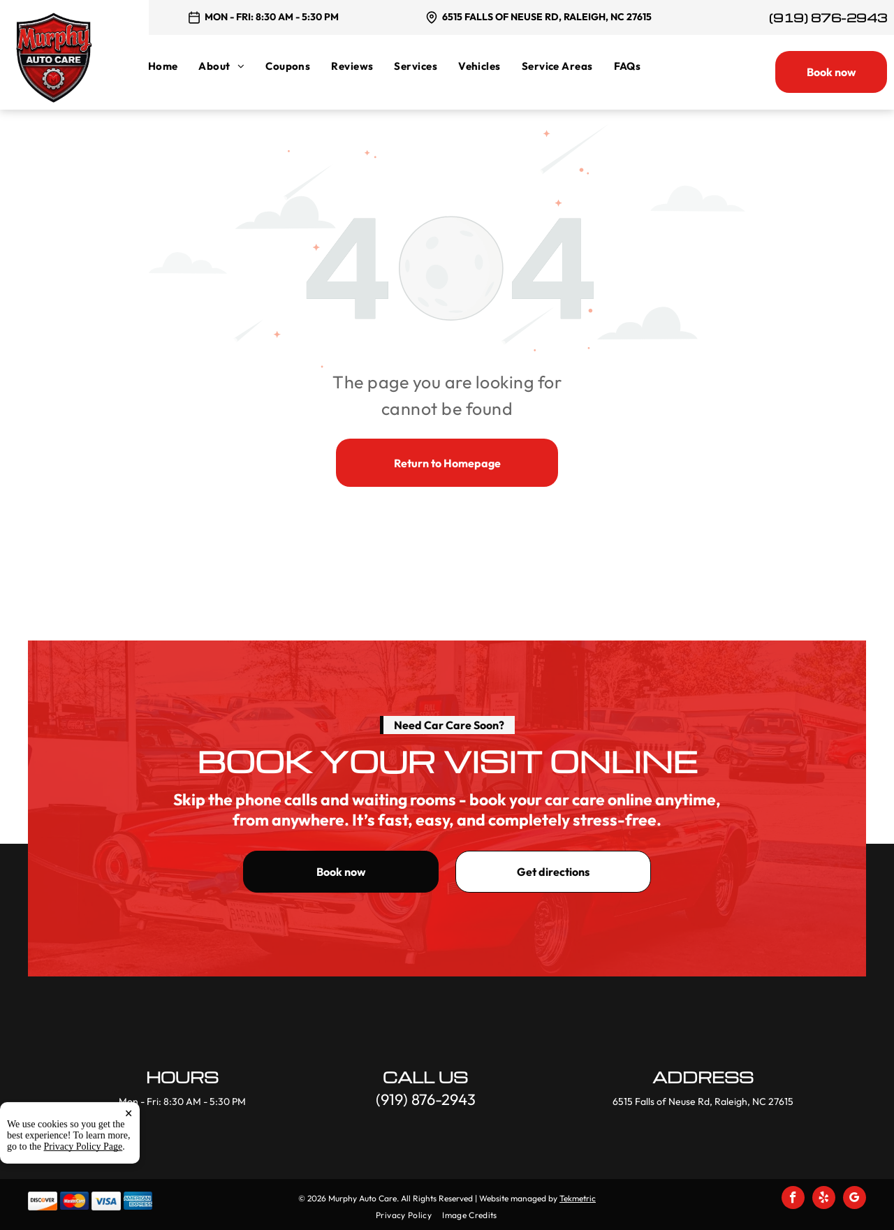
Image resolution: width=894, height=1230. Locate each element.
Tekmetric (577, 1198)
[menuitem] (173, 66)
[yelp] (823, 1199)
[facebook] (793, 1199)
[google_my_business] (854, 1199)
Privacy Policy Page (83, 1204)
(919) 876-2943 (828, 17)
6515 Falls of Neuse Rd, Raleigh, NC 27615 (547, 16)
